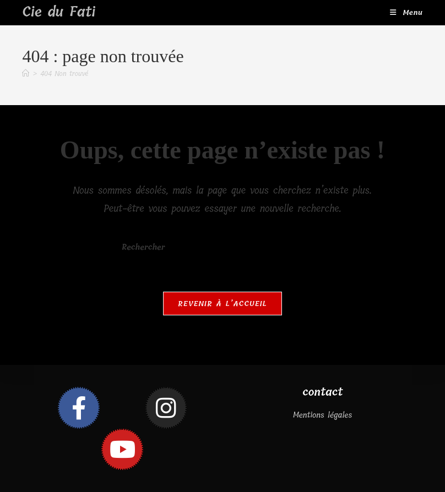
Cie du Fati (58, 12)
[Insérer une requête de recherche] (222, 248)
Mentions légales (322, 415)
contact (322, 392)
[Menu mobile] (406, 12)
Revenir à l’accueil (222, 303)
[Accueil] (25, 73)
